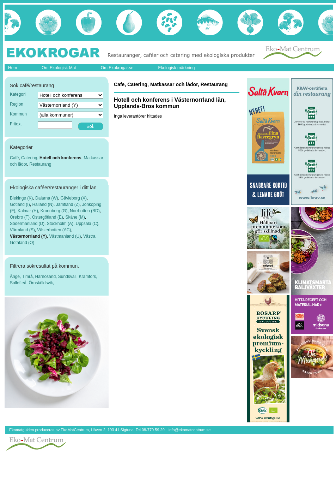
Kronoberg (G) (54, 210)
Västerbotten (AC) (54, 229)
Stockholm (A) (60, 223)
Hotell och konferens (60, 157)
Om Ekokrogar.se (117, 67)
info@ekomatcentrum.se (189, 430)
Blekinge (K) (21, 198)
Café (14, 157)
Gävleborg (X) (73, 198)
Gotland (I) (20, 204)
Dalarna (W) (46, 198)
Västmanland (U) (65, 236)
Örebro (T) (20, 217)
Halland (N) (43, 204)
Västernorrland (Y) (28, 236)
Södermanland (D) (27, 223)
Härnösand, (46, 276)
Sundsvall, (68, 276)
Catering (29, 157)
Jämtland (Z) (68, 204)
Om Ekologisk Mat (59, 67)
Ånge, (16, 276)
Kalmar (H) (28, 210)
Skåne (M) (75, 217)
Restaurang (40, 164)
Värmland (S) (22, 229)
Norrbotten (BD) (85, 210)
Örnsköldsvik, (41, 282)
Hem (12, 67)
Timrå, (28, 276)
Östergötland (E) (47, 217)
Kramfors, (88, 276)
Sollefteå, (19, 282)
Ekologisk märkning (176, 67)
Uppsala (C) (87, 223)
